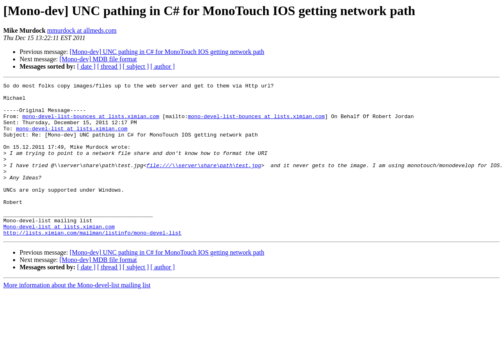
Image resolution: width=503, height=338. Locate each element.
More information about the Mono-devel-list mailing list (77, 315)
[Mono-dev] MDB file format (98, 59)
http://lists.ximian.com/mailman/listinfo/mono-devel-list (92, 263)
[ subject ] (136, 66)
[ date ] (86, 66)
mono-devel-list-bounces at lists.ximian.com (90, 123)
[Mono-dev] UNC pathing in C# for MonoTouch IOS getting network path (167, 51)
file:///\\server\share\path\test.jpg (203, 182)
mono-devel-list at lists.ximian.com (71, 138)
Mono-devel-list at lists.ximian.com (59, 256)
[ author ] (163, 66)
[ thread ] (109, 66)
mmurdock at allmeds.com (82, 30)
